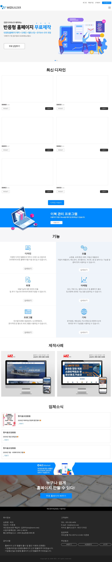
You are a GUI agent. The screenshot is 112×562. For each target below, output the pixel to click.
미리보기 (5, 108)
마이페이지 (107, 2)
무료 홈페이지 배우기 (56, 496)
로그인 (85, 2)
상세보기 (28, 269)
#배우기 (69, 544)
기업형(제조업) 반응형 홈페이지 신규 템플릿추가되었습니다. (29, 548)
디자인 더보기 (56, 203)
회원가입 (90, 2)
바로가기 (56, 222)
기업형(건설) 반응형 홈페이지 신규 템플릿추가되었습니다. (28, 551)
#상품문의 (88, 544)
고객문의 (97, 2)
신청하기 (49, 108)
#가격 (105, 544)
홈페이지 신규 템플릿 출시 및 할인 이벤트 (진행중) (25, 546)
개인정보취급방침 (52, 509)
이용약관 (62, 509)
